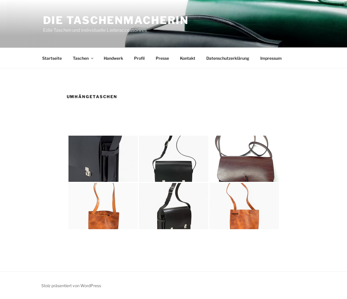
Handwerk (113, 58)
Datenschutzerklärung (227, 58)
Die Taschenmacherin (116, 20)
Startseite (52, 58)
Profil (139, 58)
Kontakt (187, 58)
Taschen (83, 58)
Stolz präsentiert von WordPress (71, 285)
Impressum (271, 58)
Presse (162, 58)
